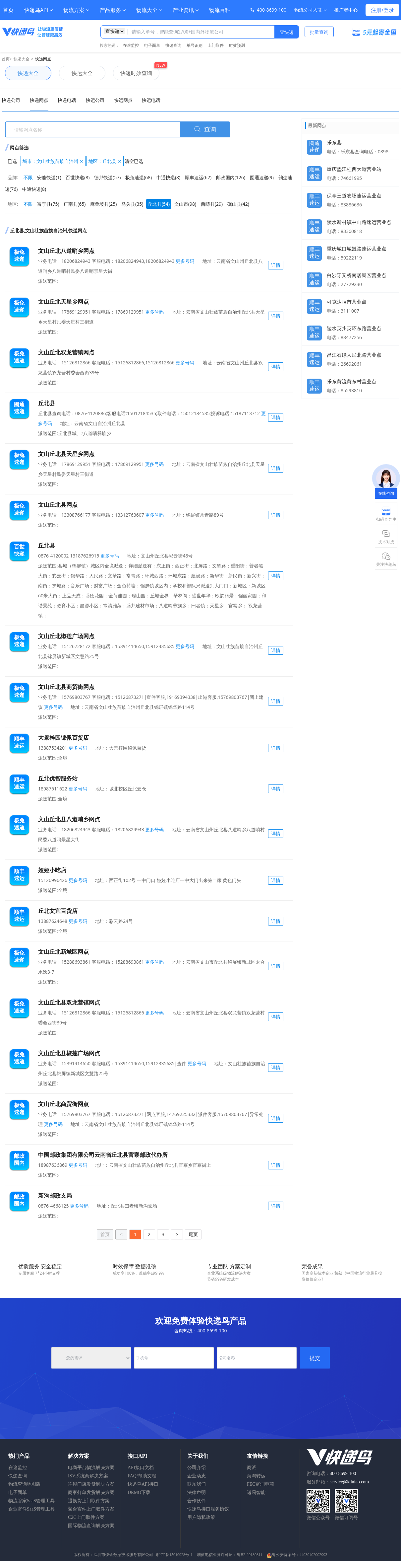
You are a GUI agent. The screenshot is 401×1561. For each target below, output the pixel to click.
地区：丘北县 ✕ (105, 161)
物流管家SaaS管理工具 (31, 1500)
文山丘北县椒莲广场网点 (69, 1053)
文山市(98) (185, 204)
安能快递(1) (49, 177)
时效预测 (237, 45)
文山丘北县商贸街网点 (66, 687)
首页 (8, 10)
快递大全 (21, 59)
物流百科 (219, 10)
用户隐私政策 (201, 1517)
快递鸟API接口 (143, 1484)
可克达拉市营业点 (347, 301)
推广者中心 (346, 10)
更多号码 (184, 261)
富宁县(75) (48, 204)
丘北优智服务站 (58, 778)
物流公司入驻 (310, 10)
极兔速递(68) (138, 177)
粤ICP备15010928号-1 (174, 1554)
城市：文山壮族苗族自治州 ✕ (53, 161)
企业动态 (196, 1475)
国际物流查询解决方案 (91, 1525)
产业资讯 (186, 10)
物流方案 (76, 10)
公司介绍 (196, 1467)
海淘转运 (256, 1475)
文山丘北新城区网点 (63, 951)
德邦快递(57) (107, 177)
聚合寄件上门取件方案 (91, 1509)
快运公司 (95, 100)
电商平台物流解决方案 (91, 1467)
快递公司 (11, 100)
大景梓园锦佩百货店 (63, 737)
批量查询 (319, 32)
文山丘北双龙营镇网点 (66, 352)
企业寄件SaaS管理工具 (31, 1509)
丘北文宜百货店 (58, 911)
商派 (251, 1467)
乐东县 (334, 142)
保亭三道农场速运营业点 (354, 195)
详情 (275, 265)
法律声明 (196, 1492)
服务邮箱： (338, 1481)
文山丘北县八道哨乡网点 (69, 819)
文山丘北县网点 (58, 504)
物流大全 (149, 10)
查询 (205, 129)
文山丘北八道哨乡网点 (66, 251)
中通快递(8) (34, 189)
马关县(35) (132, 204)
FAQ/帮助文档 (142, 1475)
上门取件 (216, 45)
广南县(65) (75, 204)
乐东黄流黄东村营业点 (351, 381)
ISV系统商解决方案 (88, 1475)
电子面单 (152, 45)
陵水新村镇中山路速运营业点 (359, 222)
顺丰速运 (314, 171)
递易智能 (256, 1492)
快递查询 (173, 45)
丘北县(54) (159, 204)
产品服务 (113, 10)
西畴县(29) (212, 204)
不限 (28, 177)
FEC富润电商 (260, 1484)
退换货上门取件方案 (89, 1500)
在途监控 (131, 45)
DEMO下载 (139, 1492)
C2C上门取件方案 (86, 1517)
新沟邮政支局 (55, 1195)
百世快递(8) (77, 177)
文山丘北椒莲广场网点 (66, 636)
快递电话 (67, 100)
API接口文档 (141, 1467)
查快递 (287, 32)
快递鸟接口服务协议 (208, 1509)
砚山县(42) (238, 204)
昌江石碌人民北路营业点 (354, 354)
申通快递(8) (168, 177)
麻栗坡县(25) (103, 204)
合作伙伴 (196, 1500)
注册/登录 (382, 10)
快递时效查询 (132, 73)
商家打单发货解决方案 (91, 1492)
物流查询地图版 (24, 1484)
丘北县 (46, 403)
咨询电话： (331, 1473)
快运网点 (123, 100)
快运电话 (151, 100)
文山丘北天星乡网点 (63, 301)
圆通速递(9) (262, 177)
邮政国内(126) (230, 177)
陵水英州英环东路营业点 (354, 328)
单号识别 (194, 45)
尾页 (193, 1234)
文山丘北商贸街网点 (63, 1104)
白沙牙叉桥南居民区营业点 (356, 275)
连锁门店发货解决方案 (91, 1484)
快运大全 (76, 73)
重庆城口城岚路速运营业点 (356, 248)
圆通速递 (314, 145)
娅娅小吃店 (52, 870)
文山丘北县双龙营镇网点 (69, 1002)
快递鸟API (38, 10)
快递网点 (43, 59)
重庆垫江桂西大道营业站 (354, 169)
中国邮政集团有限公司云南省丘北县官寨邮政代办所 (103, 1154)
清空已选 (134, 161)
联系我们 (196, 1484)
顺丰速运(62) (198, 177)
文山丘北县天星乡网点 (66, 454)
